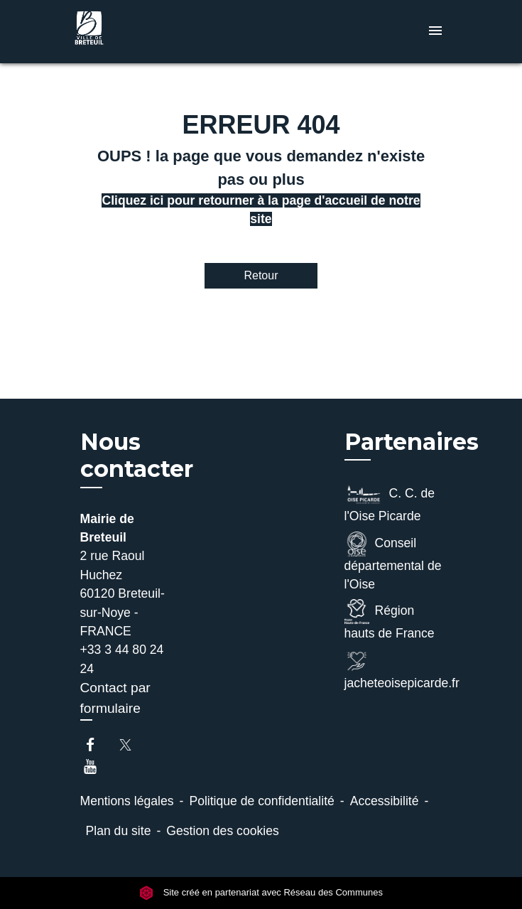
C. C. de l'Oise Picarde (389, 502)
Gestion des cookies (222, 831)
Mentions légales (127, 801)
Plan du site (118, 831)
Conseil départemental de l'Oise (393, 561)
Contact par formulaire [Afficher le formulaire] (115, 698)
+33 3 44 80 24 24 (122, 658)
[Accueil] (123, 31)
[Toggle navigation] (435, 31)
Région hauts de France (389, 619)
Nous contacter (136, 456)
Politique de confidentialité (261, 801)
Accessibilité (384, 801)
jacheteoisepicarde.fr (393, 669)
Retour (261, 275)
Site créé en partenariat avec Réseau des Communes (261, 893)
